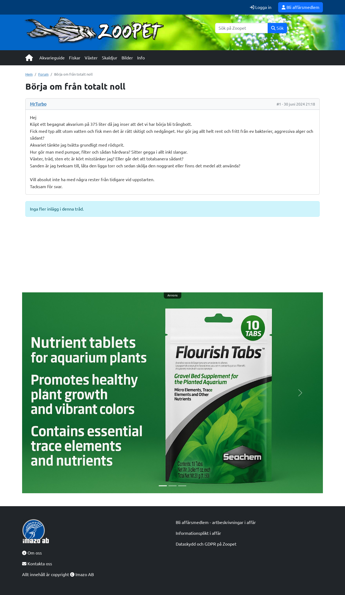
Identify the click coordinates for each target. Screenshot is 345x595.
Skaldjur (109, 57)
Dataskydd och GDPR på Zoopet (206, 544)
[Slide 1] (163, 486)
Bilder (127, 57)
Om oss (32, 552)
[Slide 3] (182, 486)
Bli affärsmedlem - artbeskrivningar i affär (216, 522)
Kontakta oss (37, 563)
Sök (277, 28)
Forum (43, 74)
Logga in (260, 7)
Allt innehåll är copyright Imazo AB (58, 574)
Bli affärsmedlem (300, 7)
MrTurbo (38, 104)
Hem (29, 74)
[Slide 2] (172, 486)
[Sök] (241, 28)
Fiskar (74, 57)
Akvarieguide (52, 57)
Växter (91, 57)
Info (141, 57)
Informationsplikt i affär (198, 533)
